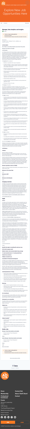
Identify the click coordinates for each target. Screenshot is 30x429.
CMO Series (4, 406)
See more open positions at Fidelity (15, 358)
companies (5, 23)
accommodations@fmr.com (6, 196)
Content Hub (19, 391)
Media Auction (5, 414)
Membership (4, 393)
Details (3, 336)
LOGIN (22, 422)
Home (2, 391)
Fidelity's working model (6, 211)
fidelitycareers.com (17, 217)
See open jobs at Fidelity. (8, 35)
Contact (17, 396)
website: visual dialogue (15, 426)
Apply (3, 344)
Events (3, 400)
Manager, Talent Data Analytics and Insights (10, 331)
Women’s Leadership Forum (6, 403)
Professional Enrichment (4, 396)
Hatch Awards (5, 412)
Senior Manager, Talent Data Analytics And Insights (12, 338)
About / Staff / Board (21, 393)
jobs (1, 23)
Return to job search (5, 346)
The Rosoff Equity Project (8, 408)
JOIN (8, 422)
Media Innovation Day (7, 410)
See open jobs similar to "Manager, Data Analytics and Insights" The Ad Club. (15, 36)
